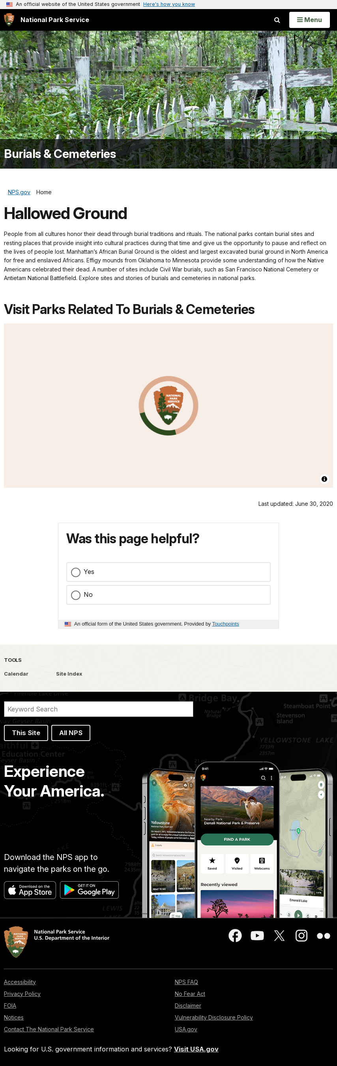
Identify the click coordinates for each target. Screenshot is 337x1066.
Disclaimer (188, 1005)
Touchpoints (225, 624)
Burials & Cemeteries (60, 154)
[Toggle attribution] (324, 479)
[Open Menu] (309, 20)
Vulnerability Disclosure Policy (214, 1017)
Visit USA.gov (196, 1049)
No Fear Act (190, 993)
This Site (26, 733)
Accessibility (20, 982)
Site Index (69, 673)
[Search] (98, 709)
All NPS (70, 733)
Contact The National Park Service (49, 1029)
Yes (89, 572)
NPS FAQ (186, 982)
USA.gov (186, 1029)
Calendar (16, 673)
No (88, 594)
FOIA (10, 1005)
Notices (14, 1017)
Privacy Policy (22, 993)
